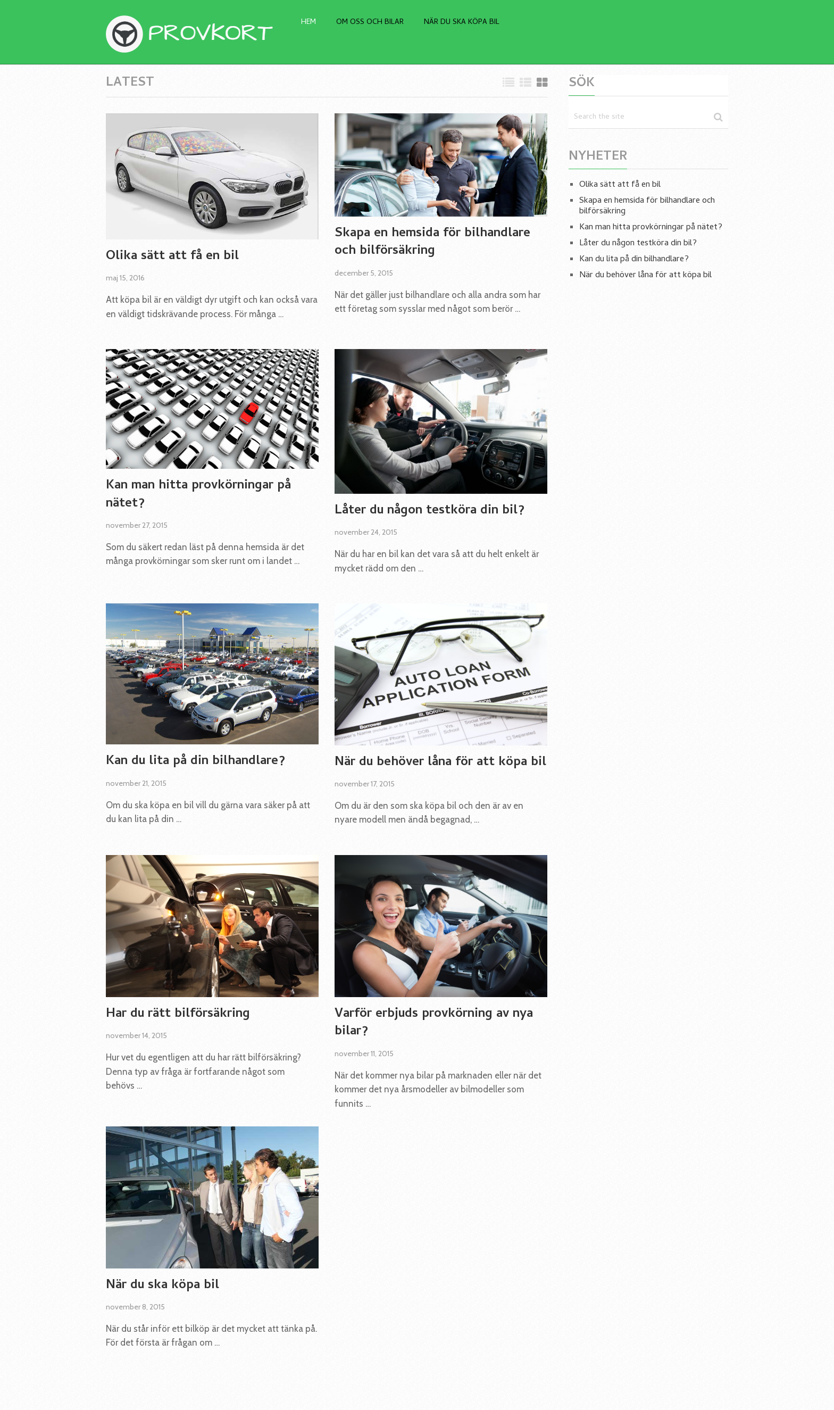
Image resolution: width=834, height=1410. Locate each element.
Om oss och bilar (370, 22)
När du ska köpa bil (461, 22)
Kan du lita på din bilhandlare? (195, 762)
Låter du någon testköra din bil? (429, 511)
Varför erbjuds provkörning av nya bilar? (434, 1023)
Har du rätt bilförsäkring (178, 1015)
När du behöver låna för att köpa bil (440, 763)
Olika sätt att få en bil (172, 257)
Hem (308, 22)
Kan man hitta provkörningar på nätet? (198, 495)
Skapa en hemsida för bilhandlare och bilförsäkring (432, 243)
